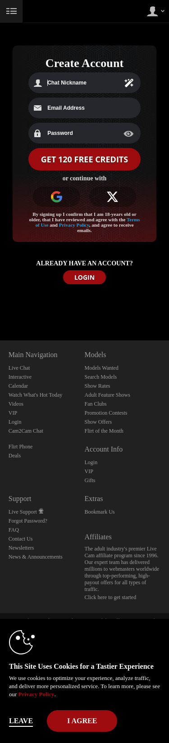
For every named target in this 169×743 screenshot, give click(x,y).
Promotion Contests (106, 413)
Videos (16, 404)
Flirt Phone (21, 446)
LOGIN (84, 277)
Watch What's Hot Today (36, 395)
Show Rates (97, 386)
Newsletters (21, 548)
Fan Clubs (96, 404)
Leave (21, 721)
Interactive (20, 377)
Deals (15, 455)
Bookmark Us (100, 512)
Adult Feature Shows (107, 395)
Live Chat (19, 368)
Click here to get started (111, 597)
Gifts (90, 480)
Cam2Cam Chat (26, 431)
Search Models (101, 377)
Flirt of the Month (104, 431)
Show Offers (98, 422)
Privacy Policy (74, 225)
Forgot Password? (28, 521)
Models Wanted (102, 368)
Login (15, 422)
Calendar (18, 386)
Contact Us (21, 539)
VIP (13, 413)
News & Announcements (36, 557)
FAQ (14, 530)
